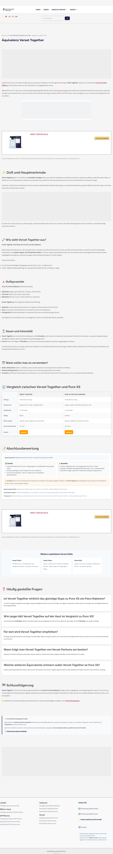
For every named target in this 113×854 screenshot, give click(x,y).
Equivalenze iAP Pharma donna (10, 822)
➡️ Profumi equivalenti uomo (88, 814)
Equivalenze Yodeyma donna (48, 809)
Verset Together (63, 91)
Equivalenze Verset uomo (47, 823)
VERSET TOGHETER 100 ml (39, 134)
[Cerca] (67, 18)
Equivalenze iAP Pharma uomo (10, 824)
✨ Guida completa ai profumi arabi (90, 820)
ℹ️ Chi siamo (82, 827)
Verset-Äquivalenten (72, 701)
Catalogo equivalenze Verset (48, 818)
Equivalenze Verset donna (47, 821)
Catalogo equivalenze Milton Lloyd (11, 812)
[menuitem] (6, 16)
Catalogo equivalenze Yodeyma (49, 806)
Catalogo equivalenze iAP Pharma (11, 819)
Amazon (24, 432)
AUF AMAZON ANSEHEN (102, 138)
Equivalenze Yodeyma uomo (48, 811)
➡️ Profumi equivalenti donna (88, 809)
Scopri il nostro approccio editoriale (17, 731)
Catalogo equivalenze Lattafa (9, 806)
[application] (66, 9)
